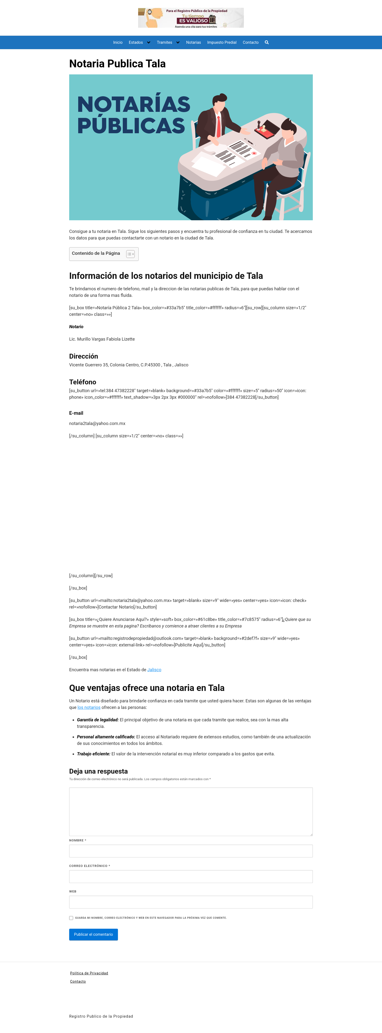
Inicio (118, 42)
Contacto (251, 42)
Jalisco (154, 669)
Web (72, 891)
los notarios (88, 707)
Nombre (77, 840)
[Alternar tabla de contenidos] (128, 254)
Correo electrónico (89, 866)
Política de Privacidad (89, 973)
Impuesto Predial (222, 42)
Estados (136, 42)
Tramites (164, 42)
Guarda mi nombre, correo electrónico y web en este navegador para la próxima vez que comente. (151, 917)
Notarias (193, 42)
